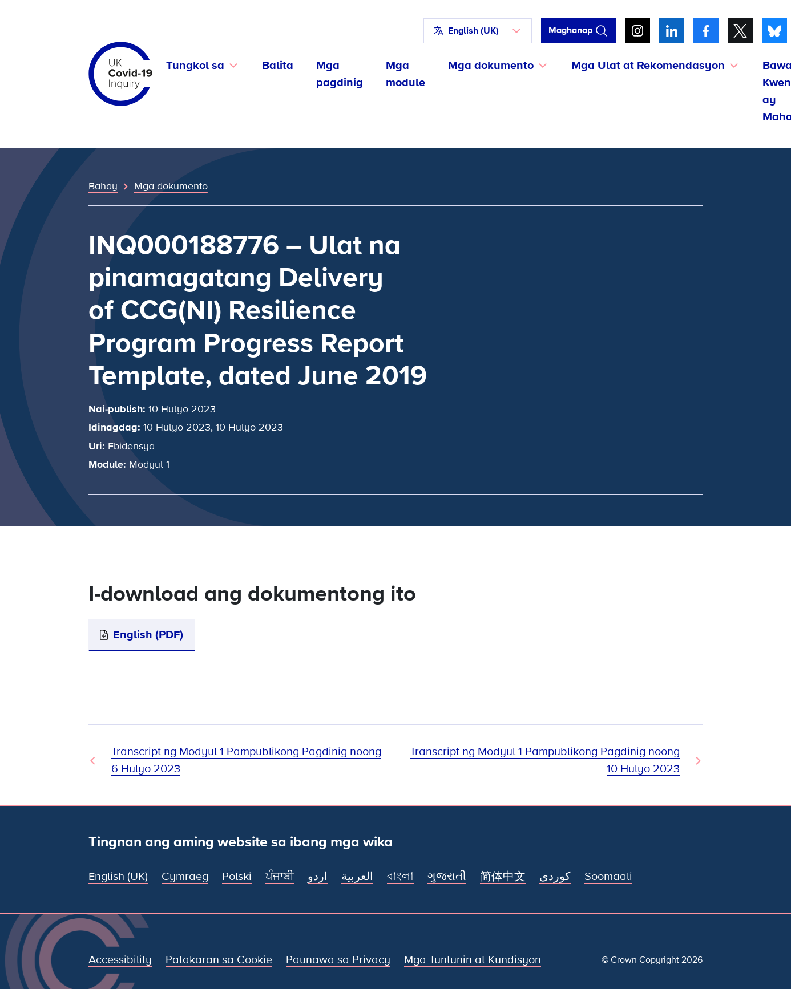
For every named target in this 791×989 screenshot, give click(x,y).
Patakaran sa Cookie (219, 960)
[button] (477, 30)
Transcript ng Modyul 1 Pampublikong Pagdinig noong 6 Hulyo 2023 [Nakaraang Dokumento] (246, 760)
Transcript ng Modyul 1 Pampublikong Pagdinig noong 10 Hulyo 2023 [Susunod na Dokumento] (545, 760)
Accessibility (120, 960)
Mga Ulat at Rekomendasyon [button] (648, 65)
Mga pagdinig (339, 74)
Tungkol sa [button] (195, 65)
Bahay (103, 186)
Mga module (405, 74)
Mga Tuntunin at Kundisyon (472, 960)
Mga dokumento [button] (491, 65)
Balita (277, 65)
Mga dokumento (171, 186)
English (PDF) (148, 635)
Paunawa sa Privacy (338, 960)
